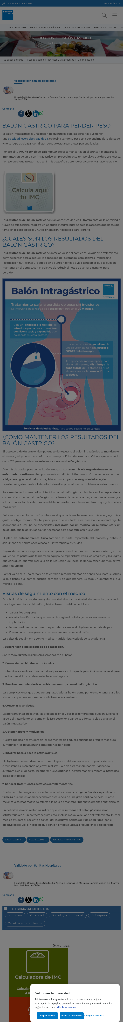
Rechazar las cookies (72, 1015)
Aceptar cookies (47, 1015)
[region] (75, 1003)
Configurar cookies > (94, 1015)
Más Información (66, 1007)
